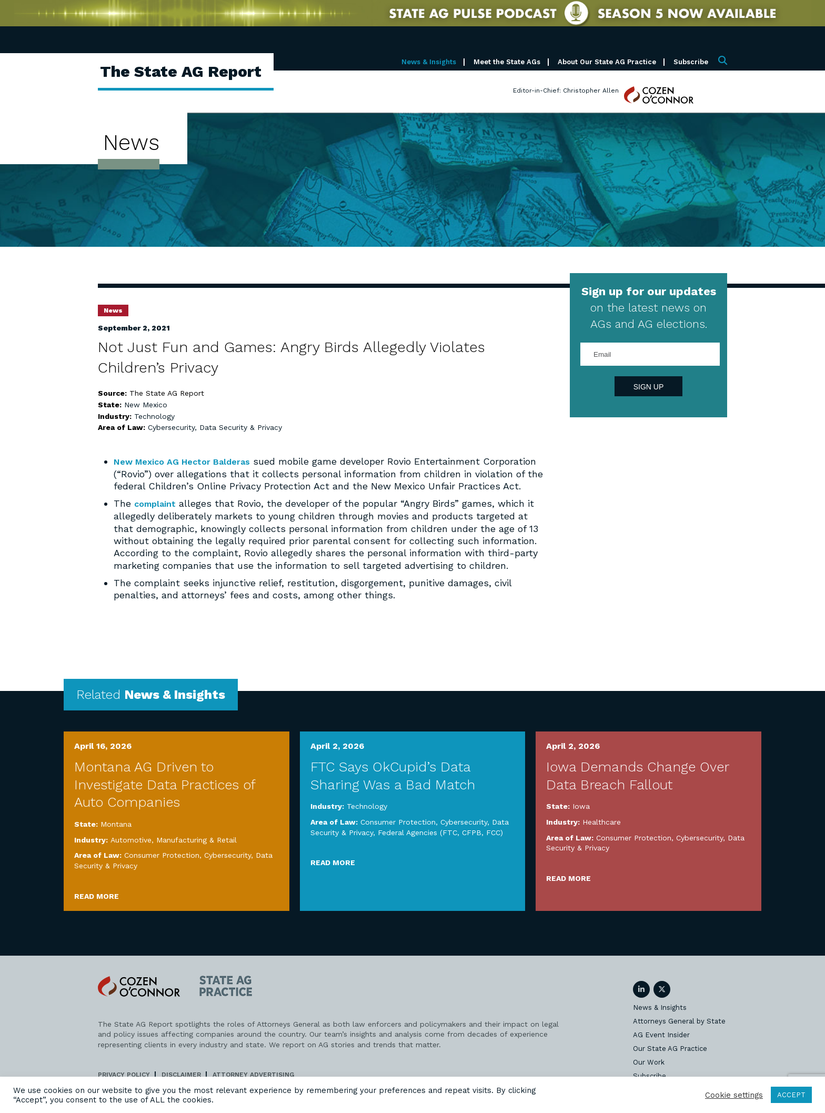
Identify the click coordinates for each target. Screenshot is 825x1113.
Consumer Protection (161, 867)
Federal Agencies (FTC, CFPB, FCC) (440, 844)
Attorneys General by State (679, 1033)
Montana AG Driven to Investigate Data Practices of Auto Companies (164, 796)
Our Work (649, 1074)
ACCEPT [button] (791, 1095)
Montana (116, 836)
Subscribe (690, 62)
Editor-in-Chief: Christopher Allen (566, 90)
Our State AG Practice (670, 1060)
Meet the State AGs (507, 62)
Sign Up (648, 387)
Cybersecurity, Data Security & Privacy (215, 427)
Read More (96, 907)
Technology (154, 416)
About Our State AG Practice (607, 62)
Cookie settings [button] (734, 1095)
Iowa (581, 818)
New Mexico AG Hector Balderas (190, 461)
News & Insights (428, 62)
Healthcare (601, 834)
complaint (157, 515)
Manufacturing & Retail (196, 851)
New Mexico (145, 404)
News (113, 310)
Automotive (131, 851)
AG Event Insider (661, 1046)
